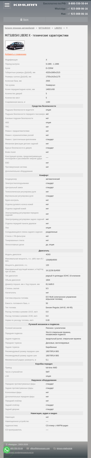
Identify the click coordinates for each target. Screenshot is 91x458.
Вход (25, 19)
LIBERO (58, 28)
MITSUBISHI (44, 28)
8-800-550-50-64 (78, 3)
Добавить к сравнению (15, 54)
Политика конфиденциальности (20, 452)
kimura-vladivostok (64, 448)
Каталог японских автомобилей (19, 28)
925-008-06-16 (79, 8)
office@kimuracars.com (40, 448)
